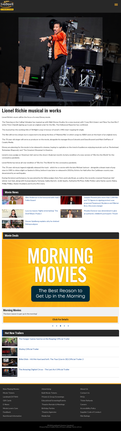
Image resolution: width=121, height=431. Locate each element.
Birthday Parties (48, 408)
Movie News (11, 192)
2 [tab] (56, 326)
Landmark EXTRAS (10, 397)
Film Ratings (85, 416)
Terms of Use (77, 427)
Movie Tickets (8, 393)
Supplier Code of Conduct (90, 412)
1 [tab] (52, 326)
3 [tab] (60, 326)
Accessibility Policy (88, 408)
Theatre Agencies (49, 412)
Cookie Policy (54, 427)
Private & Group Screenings (53, 397)
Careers (83, 404)
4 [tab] (64, 326)
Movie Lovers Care (10, 408)
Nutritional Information (12, 416)
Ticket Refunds (86, 400)
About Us (84, 389)
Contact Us (85, 393)
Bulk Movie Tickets (49, 393)
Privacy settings (65, 427)
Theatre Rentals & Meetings (53, 404)
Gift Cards (7, 400)
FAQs (82, 397)
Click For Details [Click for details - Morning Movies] (60, 319)
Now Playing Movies (11, 389)
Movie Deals (11, 235)
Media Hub (46, 416)
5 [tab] (68, 326)
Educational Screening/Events (54, 400)
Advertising (46, 389)
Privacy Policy (44, 427)
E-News (6, 404)
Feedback (7, 412)
